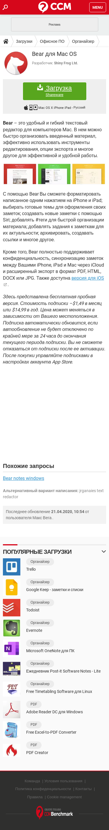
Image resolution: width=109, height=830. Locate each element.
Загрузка (54, 90)
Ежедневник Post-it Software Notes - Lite (63, 671)
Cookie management (64, 797)
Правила (35, 797)
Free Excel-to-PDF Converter (51, 732)
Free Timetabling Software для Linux (59, 691)
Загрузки (24, 41)
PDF (34, 704)
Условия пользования (63, 781)
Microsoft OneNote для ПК (50, 650)
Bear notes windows (23, 478)
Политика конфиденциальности (43, 789)
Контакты (83, 789)
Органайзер (83, 41)
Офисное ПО (52, 41)
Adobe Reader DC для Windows (54, 712)
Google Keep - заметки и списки (54, 589)
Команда (32, 781)
